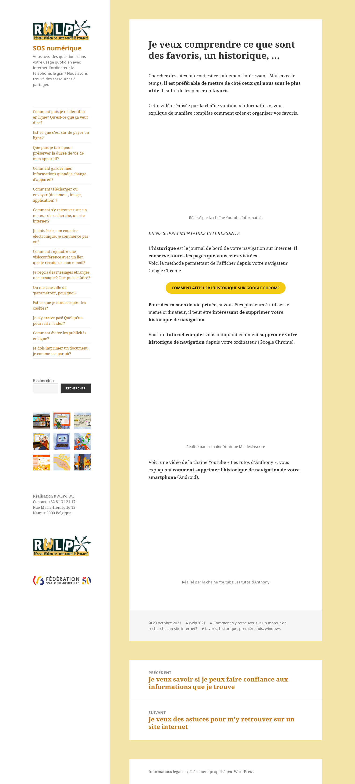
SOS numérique (57, 48)
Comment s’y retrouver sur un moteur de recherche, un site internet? (60, 215)
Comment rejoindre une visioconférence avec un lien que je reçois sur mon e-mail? (59, 257)
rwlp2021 (197, 622)
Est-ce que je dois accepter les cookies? (59, 305)
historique (228, 628)
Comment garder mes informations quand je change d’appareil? (59, 174)
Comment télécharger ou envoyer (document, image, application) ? (57, 195)
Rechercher (43, 380)
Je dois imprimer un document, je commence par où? (61, 351)
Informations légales (167, 771)
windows (273, 628)
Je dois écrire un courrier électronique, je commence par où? (61, 236)
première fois (251, 628)
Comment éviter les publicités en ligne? (59, 335)
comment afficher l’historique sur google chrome (226, 287)
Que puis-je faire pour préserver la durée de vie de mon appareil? (58, 153)
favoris (211, 628)
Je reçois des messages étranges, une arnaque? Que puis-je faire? (61, 275)
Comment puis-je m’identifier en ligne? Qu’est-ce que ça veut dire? (60, 117)
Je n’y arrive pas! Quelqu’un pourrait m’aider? (58, 320)
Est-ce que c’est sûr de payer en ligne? (61, 135)
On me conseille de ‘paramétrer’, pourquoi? (54, 290)
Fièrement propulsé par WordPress (221, 771)
